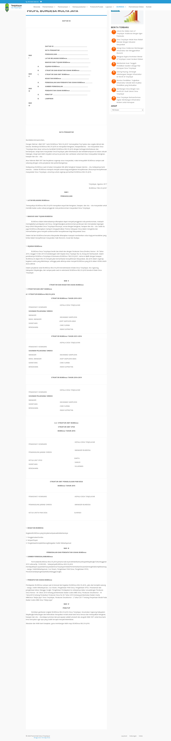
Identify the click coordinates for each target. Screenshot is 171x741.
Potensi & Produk (96, 7)
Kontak (148, 7)
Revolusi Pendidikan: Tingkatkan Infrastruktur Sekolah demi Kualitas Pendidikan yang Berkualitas (129, 82)
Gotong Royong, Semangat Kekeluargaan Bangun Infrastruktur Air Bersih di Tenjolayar (129, 74)
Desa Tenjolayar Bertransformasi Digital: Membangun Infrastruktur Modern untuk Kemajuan (129, 99)
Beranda (37, 7)
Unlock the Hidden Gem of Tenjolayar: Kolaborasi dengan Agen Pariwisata (129, 33)
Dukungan (133, 736)
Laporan (109, 7)
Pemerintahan (48, 7)
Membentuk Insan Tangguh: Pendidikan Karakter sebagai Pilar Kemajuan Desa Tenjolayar (128, 65)
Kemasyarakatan (79, 7)
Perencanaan (63, 7)
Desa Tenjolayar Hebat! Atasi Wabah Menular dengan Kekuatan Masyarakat (130, 42)
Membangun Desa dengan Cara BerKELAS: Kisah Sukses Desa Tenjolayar (128, 91)
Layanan (124, 736)
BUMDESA (120, 7)
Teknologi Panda (46, 737)
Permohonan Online (136, 7)
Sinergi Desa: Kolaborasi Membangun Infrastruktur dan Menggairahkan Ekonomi (130, 50)
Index (141, 736)
